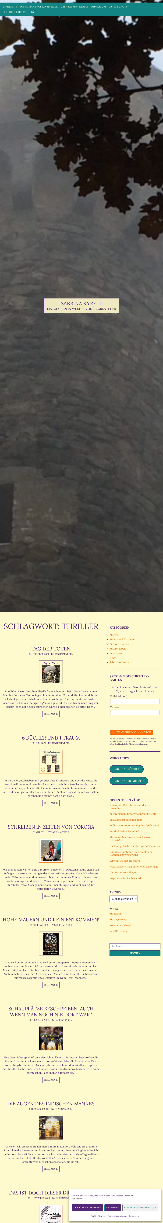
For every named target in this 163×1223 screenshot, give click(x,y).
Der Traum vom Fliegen (123, 872)
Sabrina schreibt (119, 662)
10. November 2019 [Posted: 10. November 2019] (39, 1204)
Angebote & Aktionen (122, 639)
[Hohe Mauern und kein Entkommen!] (51, 949)
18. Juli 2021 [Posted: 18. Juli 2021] (39, 743)
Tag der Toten (51, 648)
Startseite (10, 6)
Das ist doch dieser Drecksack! (51, 1198)
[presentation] (134, 721)
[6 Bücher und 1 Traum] (51, 761)
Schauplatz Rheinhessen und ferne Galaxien (130, 806)
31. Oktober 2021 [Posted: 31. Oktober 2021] (39, 654)
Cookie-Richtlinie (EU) (18, 12)
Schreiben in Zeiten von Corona (51, 827)
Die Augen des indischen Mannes (51, 1109)
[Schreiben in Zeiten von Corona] (51, 851)
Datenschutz (118, 6)
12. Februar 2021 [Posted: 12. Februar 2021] (39, 930)
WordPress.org (118, 931)
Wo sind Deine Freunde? (124, 831)
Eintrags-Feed (118, 919)
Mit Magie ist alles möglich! (126, 819)
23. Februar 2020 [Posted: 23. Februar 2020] (39, 1025)
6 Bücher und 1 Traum (51, 737)
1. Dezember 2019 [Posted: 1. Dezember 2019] (39, 1115)
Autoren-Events (119, 644)
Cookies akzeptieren (87, 1207)
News (113, 657)
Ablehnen (112, 1207)
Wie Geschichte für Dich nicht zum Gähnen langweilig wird (131, 853)
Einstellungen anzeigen (140, 1207)
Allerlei (114, 634)
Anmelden (116, 913)
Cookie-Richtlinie (98, 1216)
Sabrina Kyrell (81, 303)
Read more (51, 713)
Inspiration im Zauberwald (125, 878)
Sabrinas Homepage (129, 781)
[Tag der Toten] (51, 672)
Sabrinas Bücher (127, 769)
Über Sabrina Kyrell (74, 6)
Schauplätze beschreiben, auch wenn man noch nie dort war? (51, 1017)
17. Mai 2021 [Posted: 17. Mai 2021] (39, 832)
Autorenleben (118, 648)
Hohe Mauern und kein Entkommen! (51, 922)
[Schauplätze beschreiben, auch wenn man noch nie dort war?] (51, 1044)
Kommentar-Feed (120, 925)
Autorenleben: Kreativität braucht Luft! (133, 813)
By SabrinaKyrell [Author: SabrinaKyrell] (62, 654)
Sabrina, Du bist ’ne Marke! (125, 860)
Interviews (116, 653)
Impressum (134, 1216)
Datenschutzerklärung (118, 1216)
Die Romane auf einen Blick (39, 6)
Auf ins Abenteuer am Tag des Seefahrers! (134, 825)
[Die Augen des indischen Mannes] (51, 1133)
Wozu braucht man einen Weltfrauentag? (134, 866)
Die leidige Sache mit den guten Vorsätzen (135, 846)
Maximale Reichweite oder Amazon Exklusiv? (130, 839)
